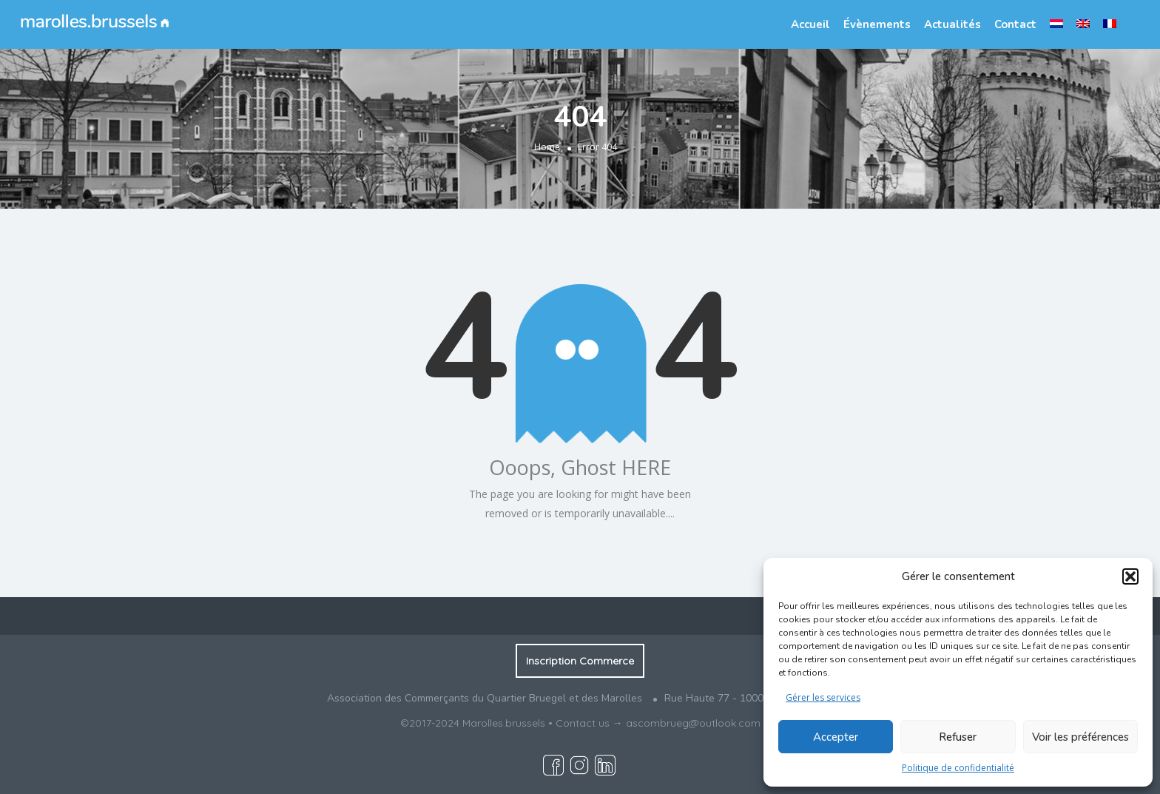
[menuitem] (1056, 23)
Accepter (835, 737)
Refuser (958, 737)
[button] (1130, 576)
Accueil (810, 24)
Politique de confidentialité (958, 767)
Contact (1015, 24)
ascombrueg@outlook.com (693, 723)
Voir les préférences (1080, 737)
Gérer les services (823, 697)
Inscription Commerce (580, 660)
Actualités (952, 24)
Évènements (877, 24)
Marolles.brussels (503, 723)
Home (547, 147)
